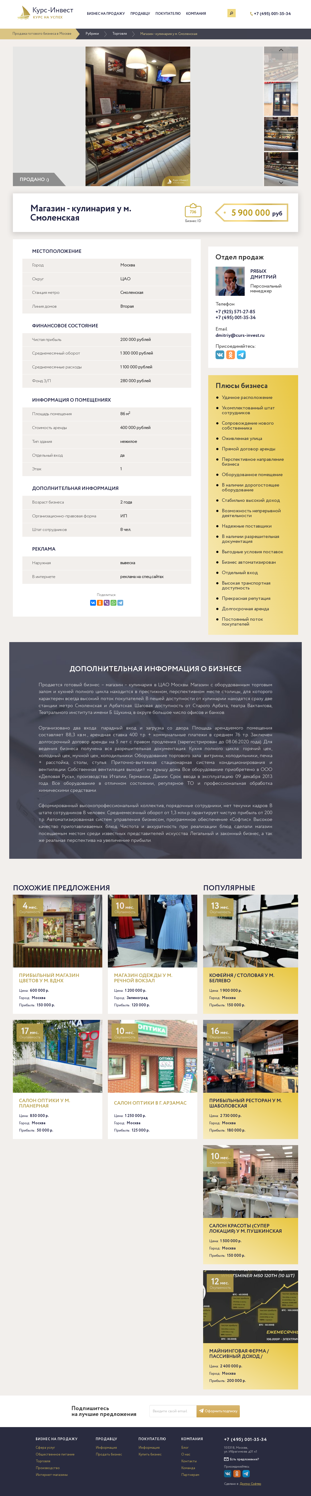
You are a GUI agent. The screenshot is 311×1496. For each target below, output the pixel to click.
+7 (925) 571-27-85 (235, 311)
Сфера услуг (45, 1447)
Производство (48, 1468)
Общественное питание (55, 1454)
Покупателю (168, 13)
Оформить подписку (218, 1411)
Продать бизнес (109, 1454)
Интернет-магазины (52, 1474)
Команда (188, 1468)
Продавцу (140, 13)
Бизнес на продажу (106, 13)
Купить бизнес (150, 1454)
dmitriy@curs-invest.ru (240, 335)
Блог (185, 1447)
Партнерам (190, 1474)
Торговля (119, 33)
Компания (196, 13)
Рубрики (92, 33)
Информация (106, 1447)
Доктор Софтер (250, 1484)
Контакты (189, 1461)
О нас (185, 1454)
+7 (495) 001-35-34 (272, 14)
